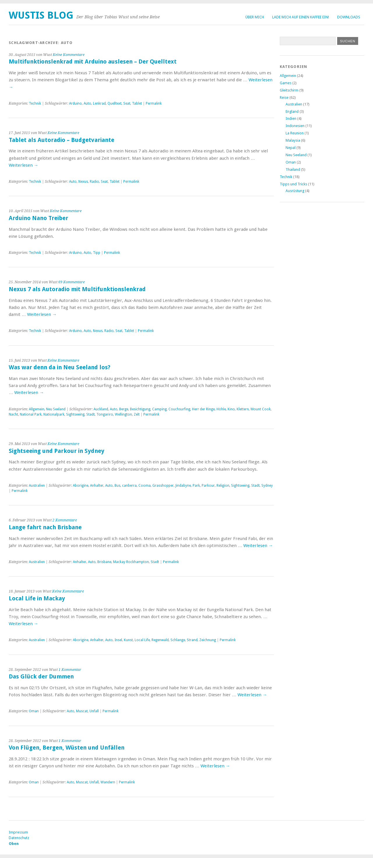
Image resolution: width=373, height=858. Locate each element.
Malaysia (293, 140)
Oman (34, 711)
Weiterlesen (23, 165)
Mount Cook (261, 409)
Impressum (18, 832)
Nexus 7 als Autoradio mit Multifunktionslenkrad (77, 289)
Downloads (348, 17)
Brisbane (104, 562)
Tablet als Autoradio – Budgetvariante (61, 140)
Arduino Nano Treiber (38, 218)
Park (196, 485)
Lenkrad (99, 103)
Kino (231, 409)
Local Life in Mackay (37, 598)
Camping (159, 409)
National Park (31, 414)
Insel (118, 640)
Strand (192, 640)
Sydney (267, 485)
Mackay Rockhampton (131, 562)
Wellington (123, 414)
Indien (291, 118)
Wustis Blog (41, 15)
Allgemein (36, 409)
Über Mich (254, 17)
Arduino (75, 103)
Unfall (94, 711)
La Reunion (295, 133)
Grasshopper (163, 485)
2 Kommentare (64, 520)
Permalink (154, 103)
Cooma (144, 485)
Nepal (290, 147)
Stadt (90, 414)
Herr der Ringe (203, 409)
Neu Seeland (56, 409)
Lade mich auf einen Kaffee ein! (300, 17)
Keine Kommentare (69, 55)
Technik (35, 103)
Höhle (221, 409)
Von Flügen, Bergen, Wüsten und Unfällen (66, 747)
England (292, 111)
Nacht (13, 414)
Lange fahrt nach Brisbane (45, 527)
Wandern (108, 782)
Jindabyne (183, 485)
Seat (126, 103)
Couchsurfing (179, 409)
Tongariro (104, 414)
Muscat (82, 711)
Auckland (101, 409)
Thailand (293, 169)
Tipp (96, 253)
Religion (223, 485)
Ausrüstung (295, 191)
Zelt (137, 414)
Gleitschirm (289, 90)
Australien (37, 485)
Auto (87, 103)
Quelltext (115, 103)
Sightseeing (75, 414)
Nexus (83, 182)
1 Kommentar (70, 670)
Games (285, 83)
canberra (129, 485)
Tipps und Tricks (293, 184)
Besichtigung (140, 409)
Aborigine (80, 485)
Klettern (243, 409)
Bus (117, 485)
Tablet (137, 103)
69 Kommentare (71, 282)
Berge (123, 409)
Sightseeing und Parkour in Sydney (56, 451)
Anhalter (96, 485)
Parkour (208, 485)
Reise (284, 97)
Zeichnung (207, 640)
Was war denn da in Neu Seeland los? (59, 367)
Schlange (177, 640)
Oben (14, 843)
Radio (94, 182)
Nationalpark (53, 414)
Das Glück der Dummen (41, 676)
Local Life (142, 640)
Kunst (128, 640)
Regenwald (160, 640)
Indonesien (295, 126)
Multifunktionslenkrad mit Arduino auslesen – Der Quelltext (93, 61)
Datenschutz (19, 838)
